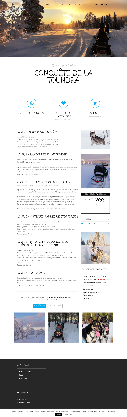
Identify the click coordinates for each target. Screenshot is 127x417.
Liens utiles (22, 400)
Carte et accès (74, 5)
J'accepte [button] (59, 414)
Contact (104, 5)
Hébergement (43, 5)
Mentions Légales (24, 403)
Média (21, 375)
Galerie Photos (23, 378)
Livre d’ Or (94, 5)
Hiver (61, 5)
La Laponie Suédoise (25, 372)
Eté (53, 5)
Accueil (32, 5)
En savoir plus (67, 414)
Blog (85, 5)
